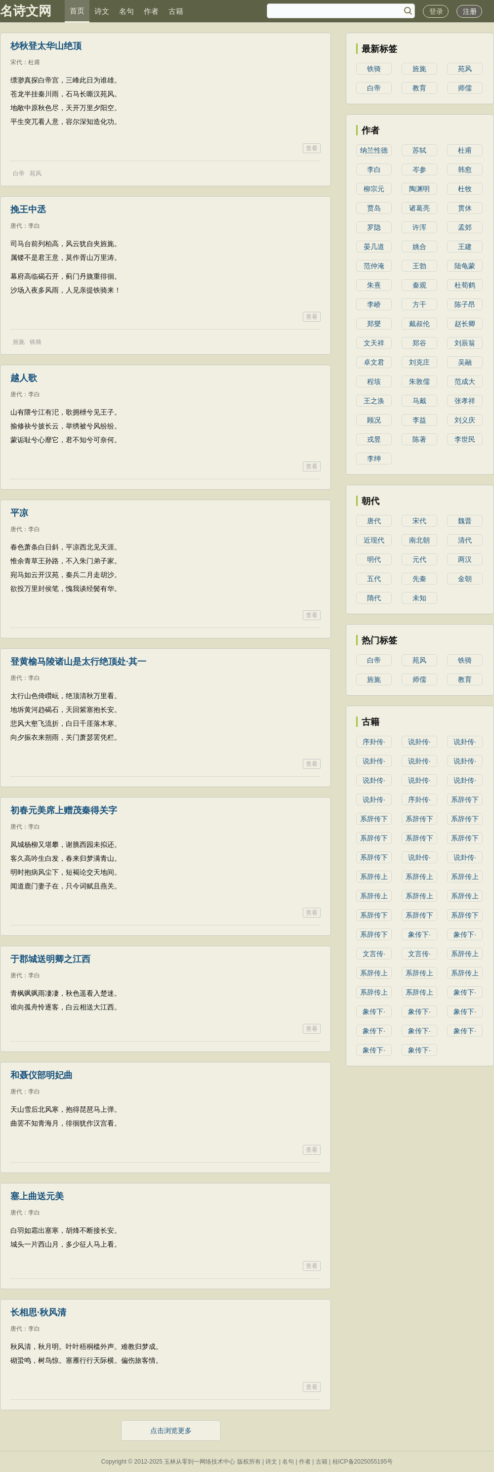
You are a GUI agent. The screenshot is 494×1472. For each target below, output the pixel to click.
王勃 (419, 266)
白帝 (19, 173)
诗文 (101, 11)
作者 (151, 11)
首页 (77, 10)
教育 (419, 88)
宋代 (16, 62)
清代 (465, 540)
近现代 (374, 540)
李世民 (464, 439)
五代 (374, 579)
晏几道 (374, 247)
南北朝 (419, 540)
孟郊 (465, 227)
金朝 (465, 579)
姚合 (419, 247)
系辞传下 (465, 799)
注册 (470, 11)
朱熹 (374, 285)
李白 (34, 225)
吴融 (465, 362)
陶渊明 (419, 189)
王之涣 (374, 401)
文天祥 (374, 343)
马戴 (419, 401)
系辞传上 (374, 877)
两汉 (465, 559)
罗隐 (374, 227)
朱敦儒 (419, 381)
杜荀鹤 (464, 285)
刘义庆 (464, 420)
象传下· (419, 934)
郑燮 (374, 324)
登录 (436, 11)
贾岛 (374, 208)
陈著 (419, 439)
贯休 (465, 208)
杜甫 (34, 62)
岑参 (419, 169)
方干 (419, 304)
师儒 (465, 88)
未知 (419, 598)
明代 (374, 559)
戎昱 (374, 439)
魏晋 (465, 521)
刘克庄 (419, 362)
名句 (126, 11)
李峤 (374, 304)
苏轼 (419, 150)
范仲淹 (374, 266)
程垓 (374, 381)
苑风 (35, 173)
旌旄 (19, 341)
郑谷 (419, 343)
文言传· (374, 954)
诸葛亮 (419, 208)
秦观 (419, 285)
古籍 (175, 11)
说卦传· (419, 742)
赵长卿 (464, 324)
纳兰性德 (374, 150)
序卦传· (374, 742)
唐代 (16, 225)
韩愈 (465, 169)
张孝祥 (464, 401)
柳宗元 (374, 189)
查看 (312, 148)
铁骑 (35, 341)
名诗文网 (25, 10)
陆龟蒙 (464, 266)
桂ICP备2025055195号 (362, 1461)
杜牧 (465, 189)
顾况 (374, 420)
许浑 (419, 227)
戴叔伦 (419, 324)
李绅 (374, 459)
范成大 (464, 381)
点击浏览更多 (171, 1430)
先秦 (419, 579)
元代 (419, 559)
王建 (465, 247)
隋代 (374, 598)
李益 (419, 420)
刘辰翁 (464, 343)
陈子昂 (464, 304)
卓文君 (374, 362)
